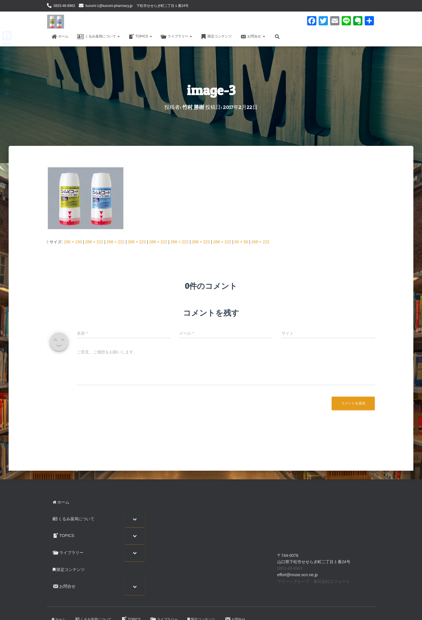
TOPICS (140, 36)
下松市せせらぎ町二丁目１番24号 (162, 6)
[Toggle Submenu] (135, 518)
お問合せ (252, 36)
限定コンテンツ (216, 36)
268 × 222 (94, 242)
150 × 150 (73, 242)
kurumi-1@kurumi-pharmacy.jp (108, 6)
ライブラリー (176, 36)
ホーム (60, 36)
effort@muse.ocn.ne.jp (297, 574)
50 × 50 (241, 242)
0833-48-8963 (64, 6)
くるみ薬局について (98, 36)
